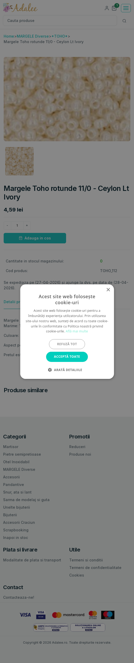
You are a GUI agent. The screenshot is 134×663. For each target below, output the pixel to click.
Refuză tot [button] (67, 344)
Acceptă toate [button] (67, 356)
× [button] (108, 290)
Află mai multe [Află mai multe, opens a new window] (77, 331)
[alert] (67, 331)
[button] (67, 369)
